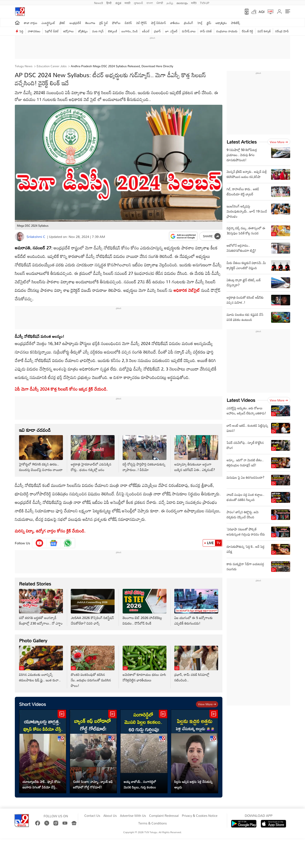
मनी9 (193, 2)
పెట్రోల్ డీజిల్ (52, 31)
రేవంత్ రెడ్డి (247, 31)
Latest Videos (241, 400)
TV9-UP (204, 2)
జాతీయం (175, 23)
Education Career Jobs (51, 66)
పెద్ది (21, 31)
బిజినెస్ (128, 23)
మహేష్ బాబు (189, 31)
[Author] (19, 236)
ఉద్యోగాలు (68, 31)
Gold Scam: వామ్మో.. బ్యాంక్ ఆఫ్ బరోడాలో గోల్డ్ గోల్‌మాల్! (93, 784)
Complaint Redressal (164, 816)
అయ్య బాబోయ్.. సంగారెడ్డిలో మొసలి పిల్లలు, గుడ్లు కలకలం (140, 784)
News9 (98, 2)
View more (207, 704)
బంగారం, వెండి (130, 31)
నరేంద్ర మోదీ (282, 31)
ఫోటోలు (116, 23)
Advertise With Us (133, 816)
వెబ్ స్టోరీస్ (141, 23)
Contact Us (92, 816)
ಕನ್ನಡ (118, 2)
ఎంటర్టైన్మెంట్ (48, 23)
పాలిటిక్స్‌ (235, 23)
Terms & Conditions (152, 823)
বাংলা (149, 2)
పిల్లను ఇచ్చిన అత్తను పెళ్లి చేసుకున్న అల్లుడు (193, 784)
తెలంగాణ (90, 23)
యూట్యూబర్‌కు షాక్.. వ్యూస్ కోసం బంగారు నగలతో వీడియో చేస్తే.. (41, 784)
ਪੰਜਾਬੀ (159, 2)
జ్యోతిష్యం (83, 31)
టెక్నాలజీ (112, 31)
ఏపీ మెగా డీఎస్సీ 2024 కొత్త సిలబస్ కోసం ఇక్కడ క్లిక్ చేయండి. (61, 389)
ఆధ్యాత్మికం (221, 23)
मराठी (127, 2)
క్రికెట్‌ (62, 23)
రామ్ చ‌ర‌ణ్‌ (206, 31)
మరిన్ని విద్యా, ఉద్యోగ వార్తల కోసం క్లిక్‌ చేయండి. (50, 531)
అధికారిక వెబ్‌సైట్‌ (186, 290)
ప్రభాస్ (157, 31)
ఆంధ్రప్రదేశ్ (75, 23)
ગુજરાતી (138, 2)
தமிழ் (169, 2)
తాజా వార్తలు (30, 23)
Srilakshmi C (35, 236)
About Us (110, 816)
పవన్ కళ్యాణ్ (264, 31)
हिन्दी (109, 2)
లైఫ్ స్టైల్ (103, 23)
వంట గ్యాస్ (98, 31)
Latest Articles (242, 141)
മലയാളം (182, 2)
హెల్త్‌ (199, 23)
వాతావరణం (34, 31)
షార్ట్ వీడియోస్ (158, 23)
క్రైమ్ (209, 23)
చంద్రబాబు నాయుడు (226, 31)
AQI (262, 11)
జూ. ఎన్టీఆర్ (171, 31)
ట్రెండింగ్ (188, 23)
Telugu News (23, 66)
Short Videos (32, 704)
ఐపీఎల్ (146, 31)
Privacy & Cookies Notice (199, 816)
